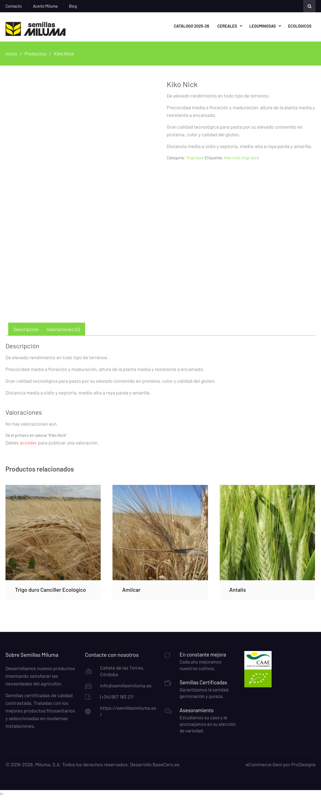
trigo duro (250, 157)
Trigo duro (195, 157)
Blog (73, 6)
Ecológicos (299, 25)
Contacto (13, 6)
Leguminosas (262, 25)
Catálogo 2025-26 (191, 25)
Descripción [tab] (26, 339)
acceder (28, 452)
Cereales (227, 25)
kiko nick (232, 157)
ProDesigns (303, 774)
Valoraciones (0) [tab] (63, 339)
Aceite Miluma (45, 6)
